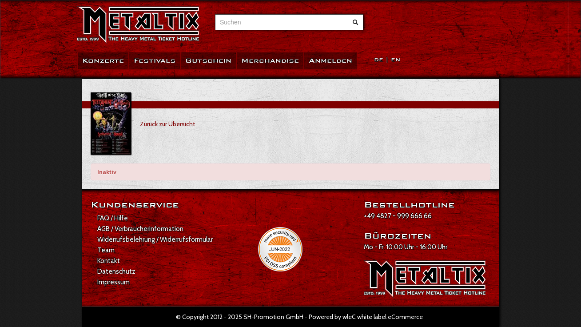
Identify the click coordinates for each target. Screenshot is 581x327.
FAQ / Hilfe (112, 218)
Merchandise (270, 60)
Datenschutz (116, 271)
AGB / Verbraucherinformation (140, 229)
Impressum (113, 282)
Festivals (154, 60)
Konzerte (103, 60)
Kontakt (108, 261)
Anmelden (330, 60)
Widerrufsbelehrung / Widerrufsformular (155, 239)
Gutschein (208, 60)
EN (395, 60)
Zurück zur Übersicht (167, 124)
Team (106, 250)
